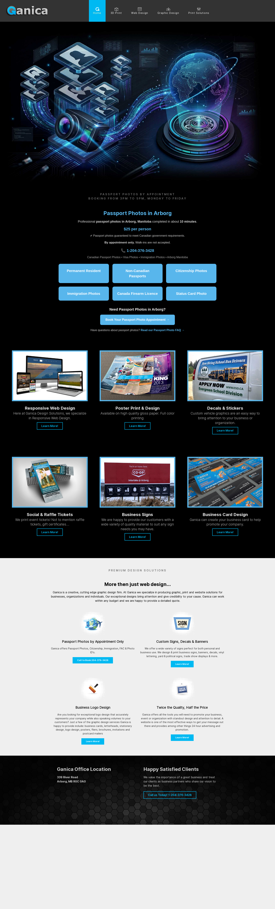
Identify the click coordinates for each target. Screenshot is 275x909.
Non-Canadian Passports (137, 273)
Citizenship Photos (191, 271)
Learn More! (49, 426)
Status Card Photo (191, 294)
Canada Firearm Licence (137, 294)
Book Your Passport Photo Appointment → (137, 319)
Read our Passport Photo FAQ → (163, 330)
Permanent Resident (84, 271)
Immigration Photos (83, 294)
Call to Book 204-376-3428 (92, 660)
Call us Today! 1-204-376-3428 (170, 795)
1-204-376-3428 (140, 250)
